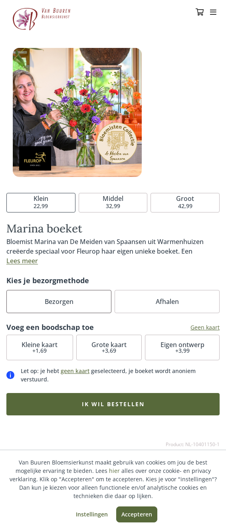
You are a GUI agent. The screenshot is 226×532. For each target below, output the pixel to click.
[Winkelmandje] (199, 12)
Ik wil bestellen (113, 404)
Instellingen (92, 514)
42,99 (185, 202)
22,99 (41, 202)
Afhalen (167, 301)
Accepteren (136, 514)
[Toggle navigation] (213, 12)
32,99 (113, 202)
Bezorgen (59, 301)
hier (114, 470)
